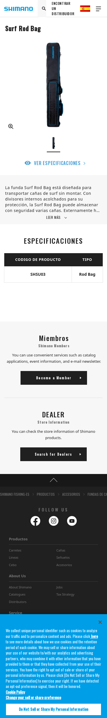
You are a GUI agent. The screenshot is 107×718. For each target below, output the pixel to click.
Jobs (59, 587)
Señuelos (63, 557)
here (94, 639)
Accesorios (64, 565)
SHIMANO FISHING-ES (14, 494)
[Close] (100, 625)
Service (15, 612)
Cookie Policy (15, 695)
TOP (53, 480)
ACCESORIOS (71, 494)
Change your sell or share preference (33, 700)
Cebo (13, 565)
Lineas (13, 557)
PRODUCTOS (46, 494)
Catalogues (17, 594)
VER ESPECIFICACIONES (57, 163)
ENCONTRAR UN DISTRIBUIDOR (63, 8)
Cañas (60, 550)
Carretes (15, 550)
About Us (17, 575)
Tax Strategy (65, 594)
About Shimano (20, 587)
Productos (18, 539)
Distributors (18, 602)
